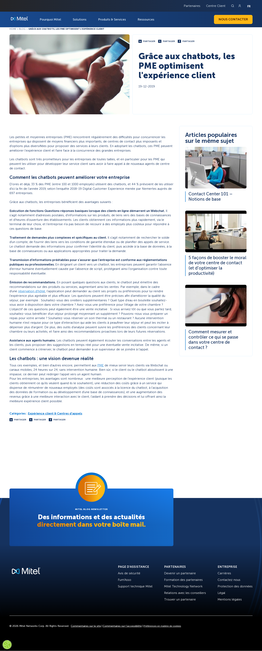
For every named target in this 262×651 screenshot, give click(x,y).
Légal (221, 593)
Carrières (224, 573)
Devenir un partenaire (180, 573)
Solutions (79, 19)
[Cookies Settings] (7, 644)
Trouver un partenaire (180, 599)
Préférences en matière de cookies (162, 626)
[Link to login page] (239, 6)
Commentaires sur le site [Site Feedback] (86, 626)
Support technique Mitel (135, 586)
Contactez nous (229, 580)
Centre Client (215, 6)
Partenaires (192, 6)
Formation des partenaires (183, 580)
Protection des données (235, 586)
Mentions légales (230, 599)
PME (100, 365)
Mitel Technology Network (183, 586)
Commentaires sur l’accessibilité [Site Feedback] (122, 626)
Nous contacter (233, 19)
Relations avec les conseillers (185, 593)
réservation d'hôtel (31, 291)
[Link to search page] (233, 6)
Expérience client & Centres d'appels (55, 413)
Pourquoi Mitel (50, 19)
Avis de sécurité (129, 573)
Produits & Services (112, 19)
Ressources (146, 19)
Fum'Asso (124, 580)
